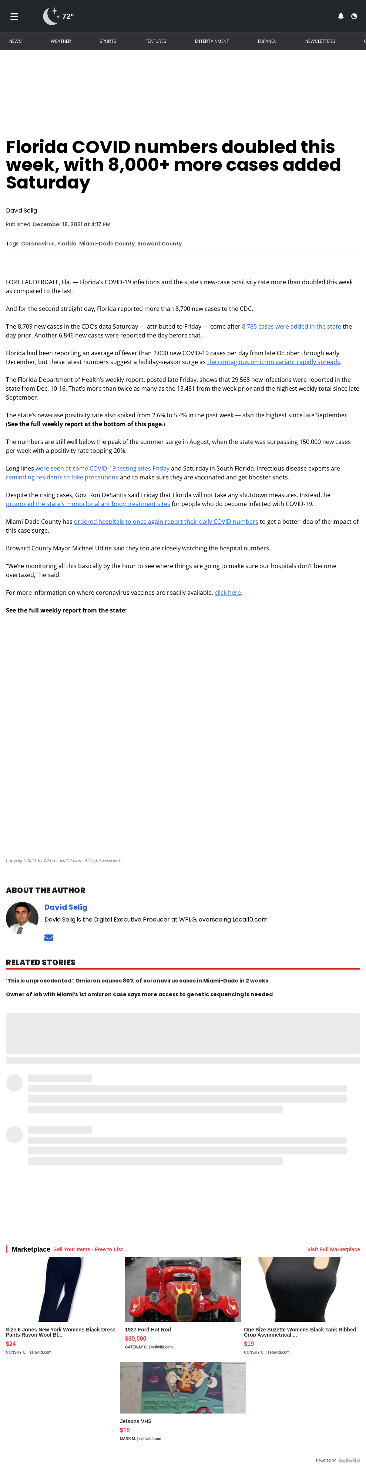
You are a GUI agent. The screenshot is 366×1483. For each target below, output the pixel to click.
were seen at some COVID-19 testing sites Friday (102, 468)
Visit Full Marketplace (333, 1249)
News (15, 41)
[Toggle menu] (14, 16)
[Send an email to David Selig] (48, 937)
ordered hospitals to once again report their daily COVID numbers (166, 521)
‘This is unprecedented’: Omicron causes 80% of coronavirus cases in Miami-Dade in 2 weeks (137, 980)
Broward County (159, 243)
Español (267, 41)
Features (156, 41)
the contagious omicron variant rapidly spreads (273, 362)
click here (228, 592)
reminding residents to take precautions (63, 477)
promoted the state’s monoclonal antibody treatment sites (88, 504)
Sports (108, 41)
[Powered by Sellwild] (349, 1460)
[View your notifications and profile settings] (340, 16)
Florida (67, 243)
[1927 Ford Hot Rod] (183, 1309)
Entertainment (212, 41)
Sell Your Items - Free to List (88, 1249)
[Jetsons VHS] (183, 1408)
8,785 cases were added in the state (291, 326)
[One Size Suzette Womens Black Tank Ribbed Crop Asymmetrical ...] (302, 1309)
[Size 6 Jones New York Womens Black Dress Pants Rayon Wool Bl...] (64, 1309)
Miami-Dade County (107, 243)
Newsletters (320, 41)
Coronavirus (38, 243)
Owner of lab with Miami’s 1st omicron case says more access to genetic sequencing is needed (139, 994)
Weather (61, 41)
